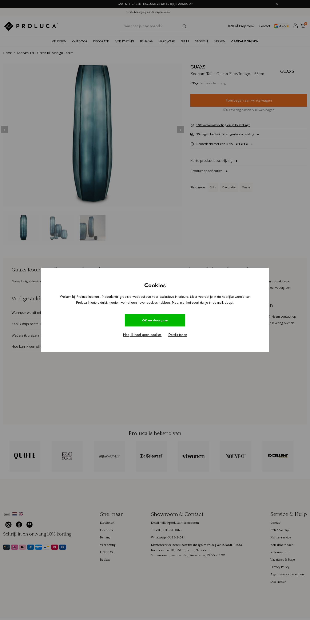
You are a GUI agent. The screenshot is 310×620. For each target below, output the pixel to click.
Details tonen (177, 335)
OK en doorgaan (155, 320)
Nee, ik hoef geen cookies (142, 335)
